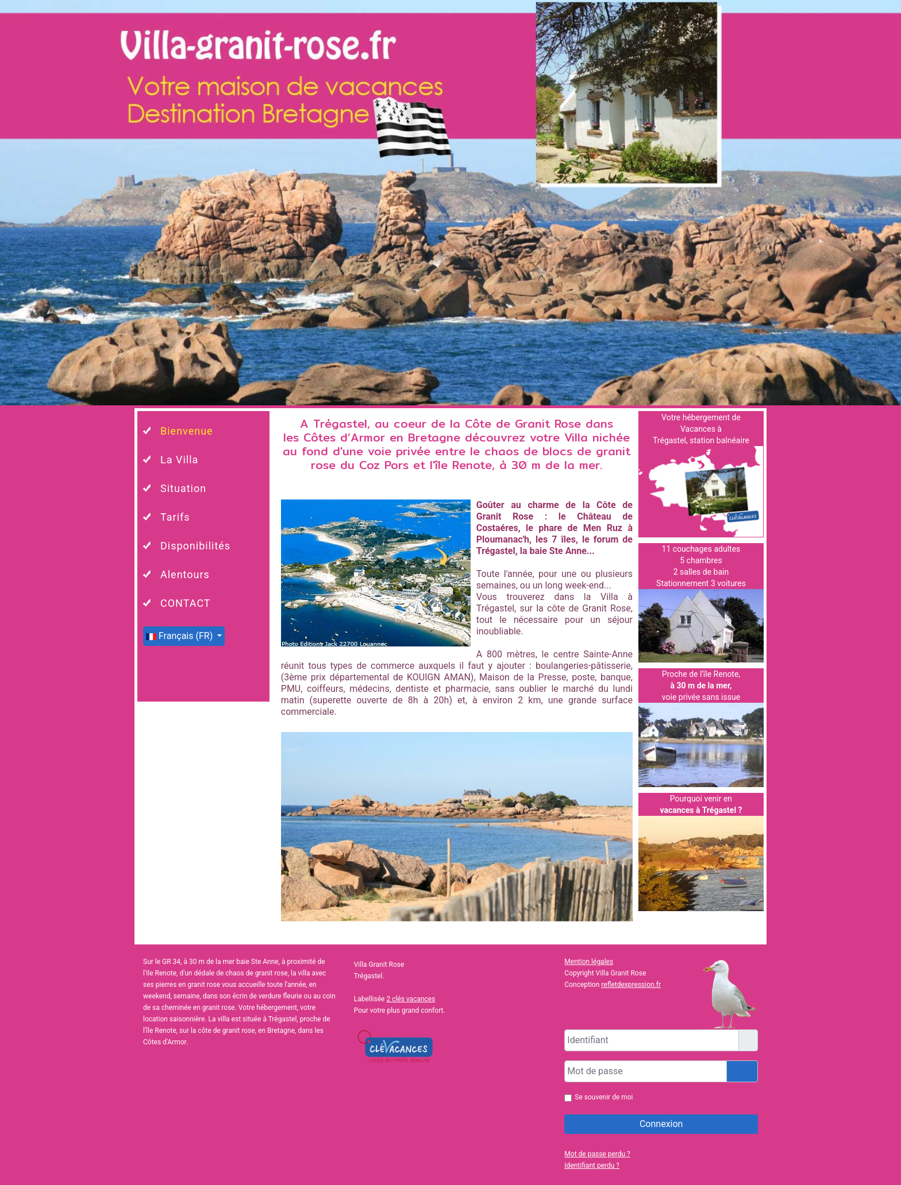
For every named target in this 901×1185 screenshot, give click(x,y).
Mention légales (588, 962)
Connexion (661, 1123)
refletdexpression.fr (631, 985)
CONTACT (185, 603)
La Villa (179, 460)
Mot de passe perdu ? (597, 1154)
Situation (183, 488)
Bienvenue (186, 431)
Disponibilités (195, 546)
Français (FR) (180, 635)
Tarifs (175, 517)
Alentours (185, 574)
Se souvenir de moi (604, 1097)
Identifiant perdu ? (591, 1165)
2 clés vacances (410, 999)
